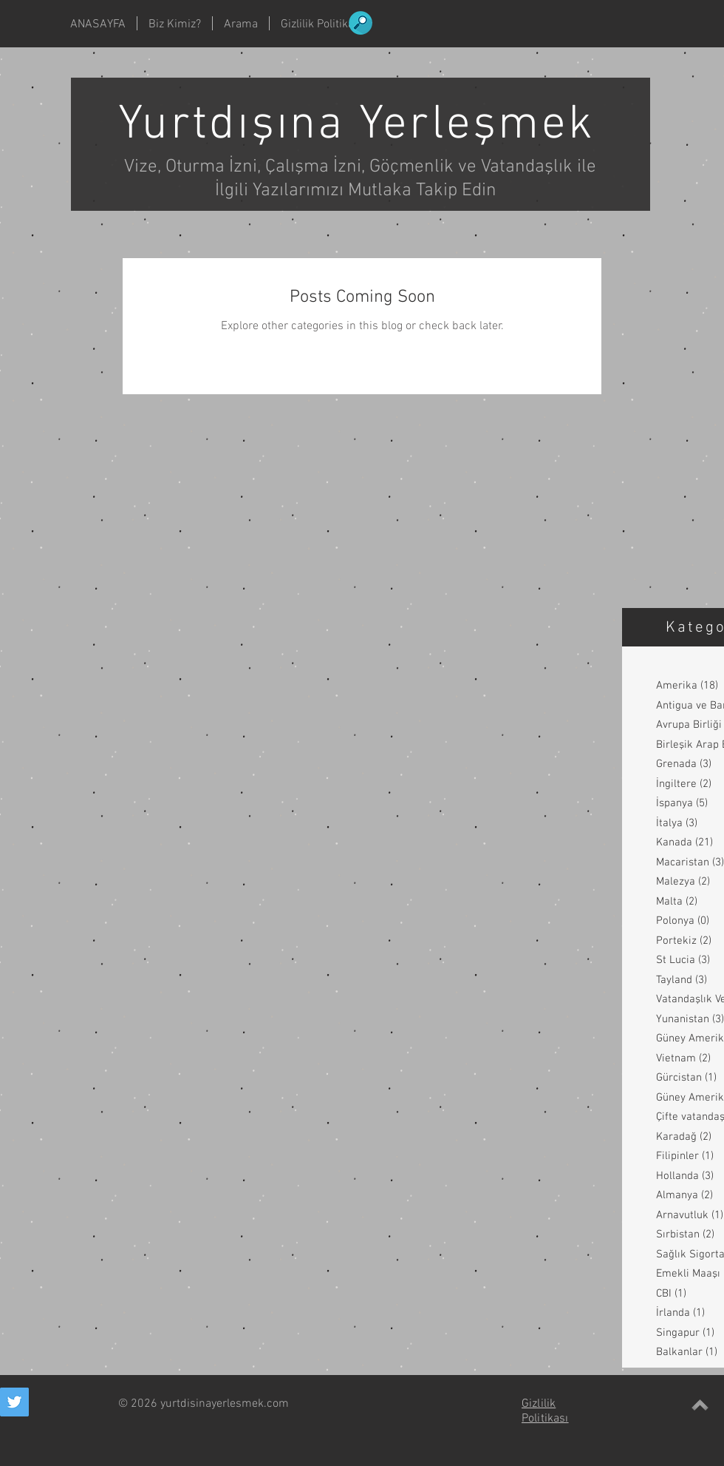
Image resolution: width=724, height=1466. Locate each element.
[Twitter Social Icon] (14, 1402)
